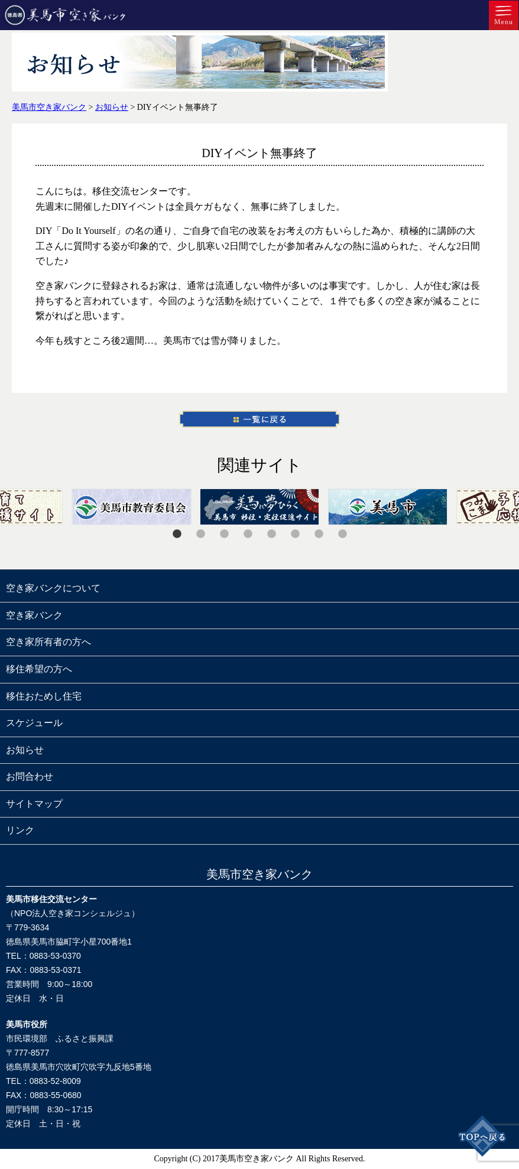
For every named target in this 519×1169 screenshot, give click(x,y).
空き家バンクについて (53, 588)
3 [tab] (224, 534)
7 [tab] (319, 534)
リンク (20, 830)
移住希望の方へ (39, 669)
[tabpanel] (260, 507)
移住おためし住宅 (44, 696)
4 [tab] (248, 534)
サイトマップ (34, 804)
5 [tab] (271, 534)
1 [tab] (177, 534)
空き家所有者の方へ (48, 642)
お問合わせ (29, 776)
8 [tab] (342, 534)
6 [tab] (295, 534)
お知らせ (25, 750)
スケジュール (34, 723)
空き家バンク (34, 615)
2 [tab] (200, 534)
